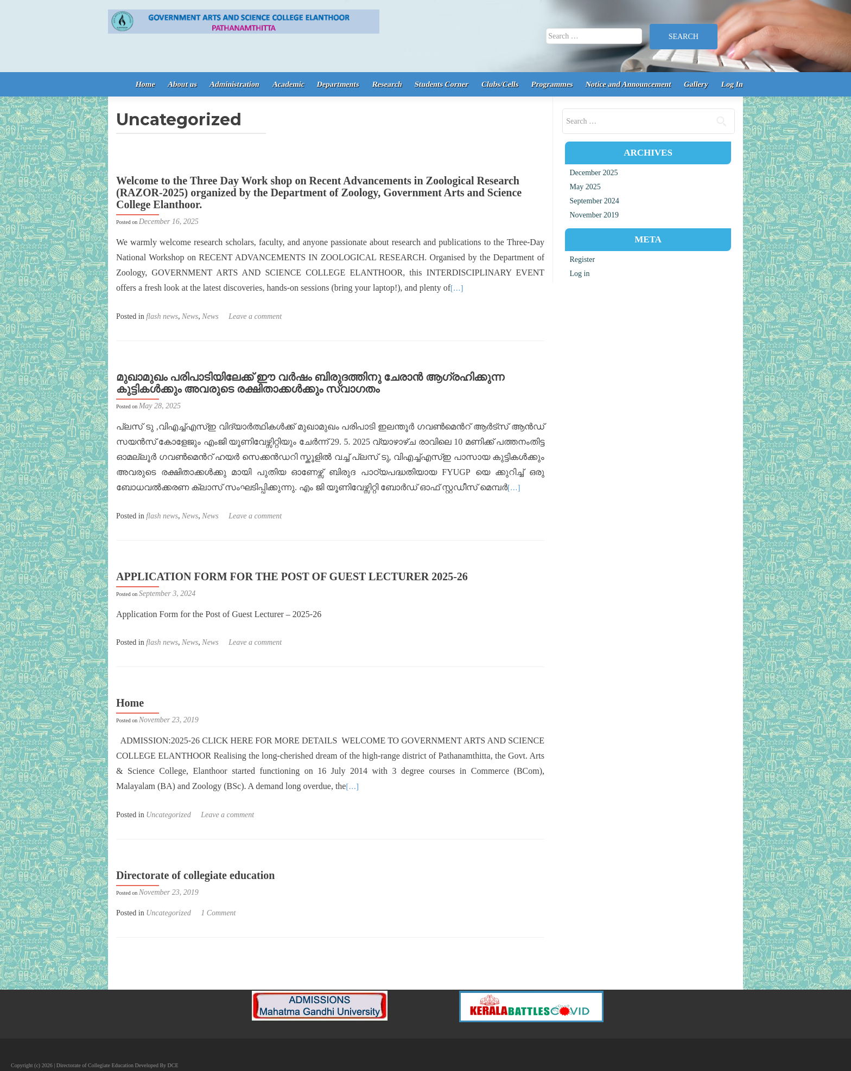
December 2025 (593, 173)
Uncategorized (168, 815)
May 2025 (584, 187)
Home (145, 84)
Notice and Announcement (628, 84)
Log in (579, 274)
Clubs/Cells (499, 84)
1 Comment (218, 913)
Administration (234, 84)
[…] (456, 288)
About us (182, 84)
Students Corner (441, 84)
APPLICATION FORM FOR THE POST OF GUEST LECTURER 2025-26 (292, 576)
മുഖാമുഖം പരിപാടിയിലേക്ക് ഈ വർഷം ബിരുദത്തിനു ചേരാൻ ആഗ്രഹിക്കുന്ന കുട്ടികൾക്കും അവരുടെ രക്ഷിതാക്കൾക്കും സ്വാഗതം (310, 383)
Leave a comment (255, 316)
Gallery (696, 84)
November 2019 (594, 215)
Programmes (551, 84)
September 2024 (594, 201)
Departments (338, 84)
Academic (288, 84)
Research (387, 84)
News (190, 316)
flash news (162, 316)
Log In (732, 84)
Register (582, 259)
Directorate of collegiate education (195, 875)
